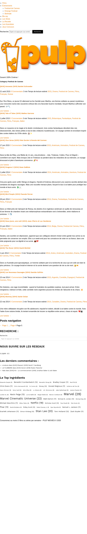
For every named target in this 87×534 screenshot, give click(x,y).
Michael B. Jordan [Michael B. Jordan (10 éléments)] (66, 399)
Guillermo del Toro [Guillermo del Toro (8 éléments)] (73, 386)
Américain (56, 145)
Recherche (16, 32)
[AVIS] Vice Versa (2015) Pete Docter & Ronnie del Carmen (23, 140)
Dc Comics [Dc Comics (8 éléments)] (33, 386)
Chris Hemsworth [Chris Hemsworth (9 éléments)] (21, 386)
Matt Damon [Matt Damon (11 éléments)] (49, 399)
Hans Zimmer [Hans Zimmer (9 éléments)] (5, 390)
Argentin (55, 277)
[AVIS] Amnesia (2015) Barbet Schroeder (16, 86)
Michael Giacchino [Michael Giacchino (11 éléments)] (9, 403)
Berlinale (8, 14)
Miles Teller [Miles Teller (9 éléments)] (24, 403)
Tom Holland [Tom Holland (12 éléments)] (61, 411)
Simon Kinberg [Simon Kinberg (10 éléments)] (27, 411)
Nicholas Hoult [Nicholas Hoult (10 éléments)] (52, 403)
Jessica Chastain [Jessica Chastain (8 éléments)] (76, 390)
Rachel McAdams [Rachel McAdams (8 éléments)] (16, 407)
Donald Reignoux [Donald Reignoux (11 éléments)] (56, 386)
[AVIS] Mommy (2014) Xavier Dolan (14, 297)
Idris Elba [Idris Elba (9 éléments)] (27, 390)
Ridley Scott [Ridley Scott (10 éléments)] (29, 407)
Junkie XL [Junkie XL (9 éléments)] (4, 394)
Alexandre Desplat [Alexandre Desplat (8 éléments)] (6, 382)
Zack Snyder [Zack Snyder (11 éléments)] (76, 411)
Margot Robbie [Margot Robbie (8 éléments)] (43, 394)
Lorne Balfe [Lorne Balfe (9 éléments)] (31, 394)
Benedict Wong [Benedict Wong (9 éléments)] (45, 382)
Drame (55, 91)
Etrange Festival (11, 11)
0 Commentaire (17, 91)
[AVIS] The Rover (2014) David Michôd (15, 248)
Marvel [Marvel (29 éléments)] (72, 394)
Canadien (56, 302)
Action (53, 253)
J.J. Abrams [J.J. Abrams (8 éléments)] (37, 390)
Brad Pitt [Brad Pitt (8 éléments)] (73, 382)
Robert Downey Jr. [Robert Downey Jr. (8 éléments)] (43, 407)
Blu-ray (5, 16)
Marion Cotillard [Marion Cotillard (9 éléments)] (55, 394)
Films (4, 3)
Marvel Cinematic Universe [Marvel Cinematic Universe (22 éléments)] (21, 398)
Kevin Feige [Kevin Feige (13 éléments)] (17, 394)
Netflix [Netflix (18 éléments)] (37, 402)
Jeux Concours (8, 27)
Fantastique (66, 118)
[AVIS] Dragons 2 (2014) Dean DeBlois (15, 167)
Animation (64, 145)
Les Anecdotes (8, 24)
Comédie (62, 277)
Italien (22, 121)
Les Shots (6, 19)
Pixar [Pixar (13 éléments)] (4, 407)
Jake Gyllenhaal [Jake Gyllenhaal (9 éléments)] (62, 390)
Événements (7, 6)
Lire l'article (5, 111)
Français (3, 94)
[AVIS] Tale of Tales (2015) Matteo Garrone (17, 113)
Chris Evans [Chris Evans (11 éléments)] (6, 386)
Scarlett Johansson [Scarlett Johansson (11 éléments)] (9, 411)
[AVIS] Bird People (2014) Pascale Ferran (16, 194)
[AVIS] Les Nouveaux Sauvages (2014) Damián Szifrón (21, 272)
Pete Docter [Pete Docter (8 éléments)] (75, 403)
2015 (50, 91)
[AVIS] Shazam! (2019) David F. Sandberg (27, 365)
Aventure (72, 172)
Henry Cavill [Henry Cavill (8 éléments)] (17, 390)
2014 (49, 172)
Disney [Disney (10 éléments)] (43, 386)
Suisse (10, 94)
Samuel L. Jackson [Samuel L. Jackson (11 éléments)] (71, 407)
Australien (69, 253)
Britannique (56, 118)
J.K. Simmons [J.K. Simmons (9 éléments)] (48, 390)
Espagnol (71, 277)
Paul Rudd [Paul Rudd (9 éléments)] (64, 403)
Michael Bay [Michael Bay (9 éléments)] (81, 399)
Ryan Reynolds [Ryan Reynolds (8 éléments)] (56, 407)
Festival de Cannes (12, 8)
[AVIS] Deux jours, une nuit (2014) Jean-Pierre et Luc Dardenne (25, 221)
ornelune (5, 365)
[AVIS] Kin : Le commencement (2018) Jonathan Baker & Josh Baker (33, 370)
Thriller (17, 256)
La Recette (6, 22)
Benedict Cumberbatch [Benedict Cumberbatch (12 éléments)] (26, 382)
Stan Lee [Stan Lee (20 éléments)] (44, 411)
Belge (54, 226)
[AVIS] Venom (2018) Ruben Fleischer (29, 368)
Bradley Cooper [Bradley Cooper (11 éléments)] (60, 382)
